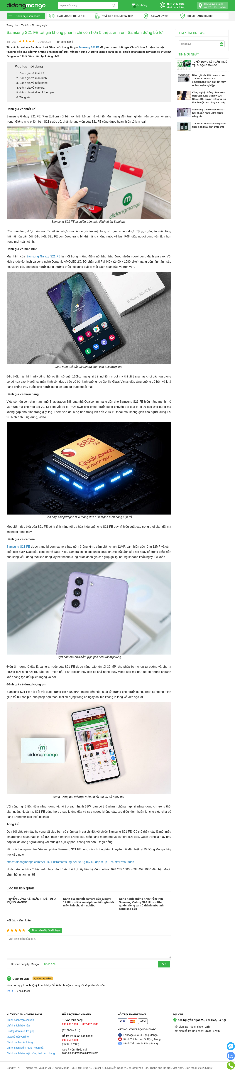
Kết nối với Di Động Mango (137, 1029)
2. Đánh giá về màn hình (31, 77)
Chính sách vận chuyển (20, 1019)
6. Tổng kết (23, 97)
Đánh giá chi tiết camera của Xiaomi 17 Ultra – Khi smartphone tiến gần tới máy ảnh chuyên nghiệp (88, 902)
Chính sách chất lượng (20, 1042)
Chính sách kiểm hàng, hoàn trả (25, 1047)
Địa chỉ (178, 1014)
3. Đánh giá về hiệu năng (32, 82)
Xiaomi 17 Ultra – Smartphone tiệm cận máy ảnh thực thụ (209, 125)
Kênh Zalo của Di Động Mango (141, 1043)
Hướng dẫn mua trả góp (21, 1030)
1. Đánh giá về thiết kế (30, 73)
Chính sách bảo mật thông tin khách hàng (31, 1053)
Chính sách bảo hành (19, 1025)
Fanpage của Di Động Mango (141, 1034)
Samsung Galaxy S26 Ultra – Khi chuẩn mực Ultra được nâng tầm (208, 112)
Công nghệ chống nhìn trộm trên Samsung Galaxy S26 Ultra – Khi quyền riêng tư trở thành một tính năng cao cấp (141, 903)
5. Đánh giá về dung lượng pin (35, 92)
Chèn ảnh (50, 963)
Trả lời (10, 990)
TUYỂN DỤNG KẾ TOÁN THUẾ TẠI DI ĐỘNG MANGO (209, 63)
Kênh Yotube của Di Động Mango (143, 1039)
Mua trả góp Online (18, 1036)
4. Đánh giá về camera (30, 87)
